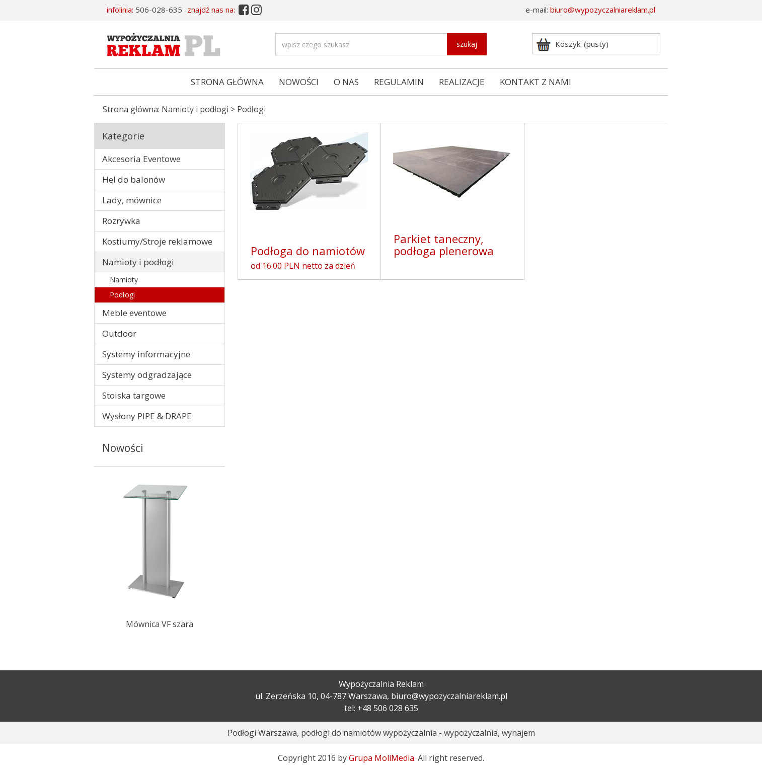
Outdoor (119, 333)
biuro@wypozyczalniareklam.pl (602, 10)
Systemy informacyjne (146, 354)
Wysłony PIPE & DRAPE (147, 416)
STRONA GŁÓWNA (227, 82)
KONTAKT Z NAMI (535, 82)
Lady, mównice (132, 200)
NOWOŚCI (299, 82)
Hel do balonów (133, 179)
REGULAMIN (399, 82)
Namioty (124, 279)
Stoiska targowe (134, 395)
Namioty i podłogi (195, 109)
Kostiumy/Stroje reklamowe (157, 241)
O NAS (346, 82)
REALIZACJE (462, 82)
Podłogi (122, 294)
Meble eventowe (134, 313)
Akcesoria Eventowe (141, 159)
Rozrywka (121, 220)
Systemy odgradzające (147, 374)
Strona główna (130, 109)
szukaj (466, 44)
